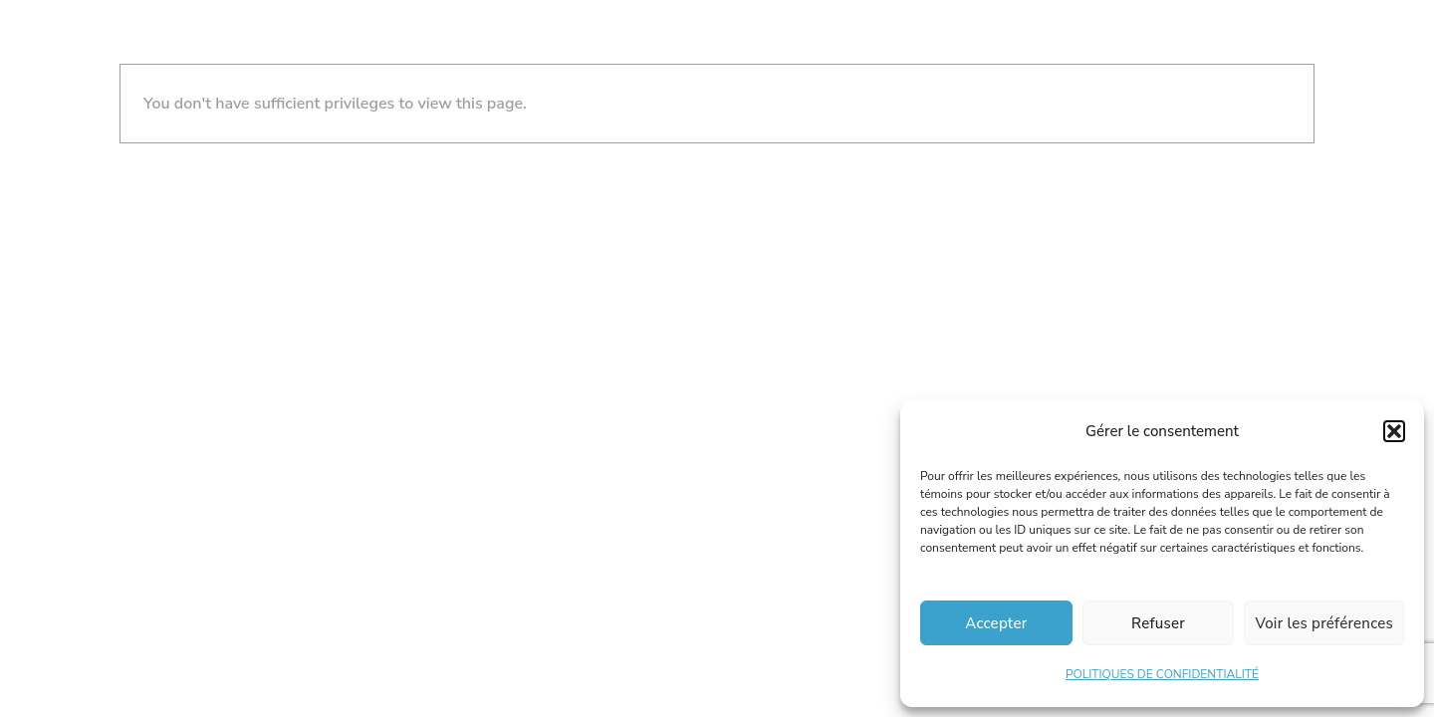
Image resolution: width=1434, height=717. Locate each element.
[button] (1394, 431)
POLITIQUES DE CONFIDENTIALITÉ (1162, 674)
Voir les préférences (1324, 623)
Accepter (996, 623)
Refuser (1158, 623)
